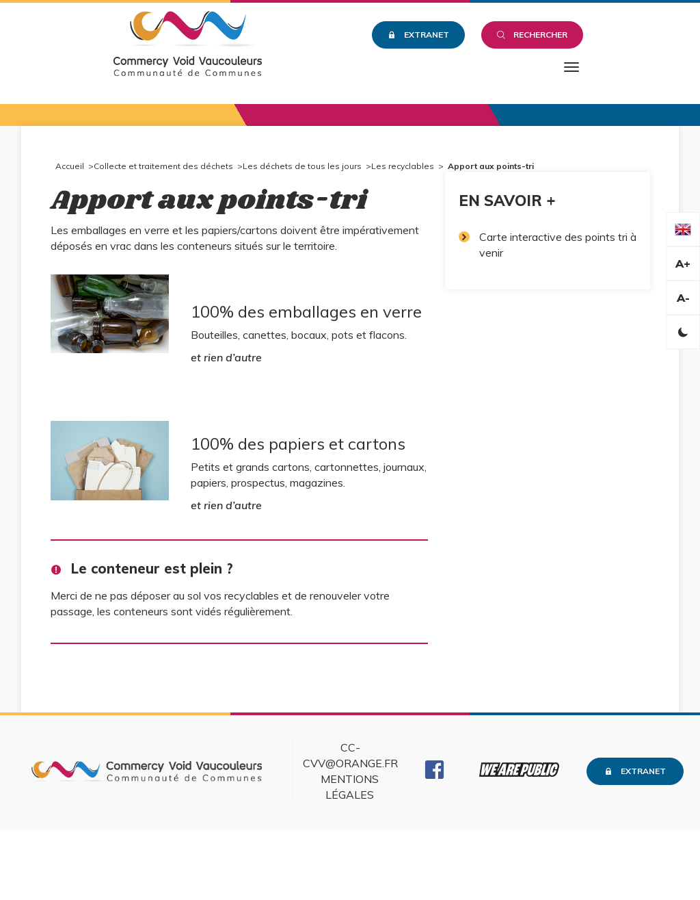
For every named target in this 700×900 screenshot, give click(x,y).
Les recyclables (402, 166)
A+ (682, 263)
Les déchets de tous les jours (302, 166)
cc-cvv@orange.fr (350, 755)
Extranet (418, 34)
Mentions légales (350, 786)
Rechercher (532, 34)
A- (683, 298)
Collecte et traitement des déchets (163, 166)
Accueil (69, 166)
